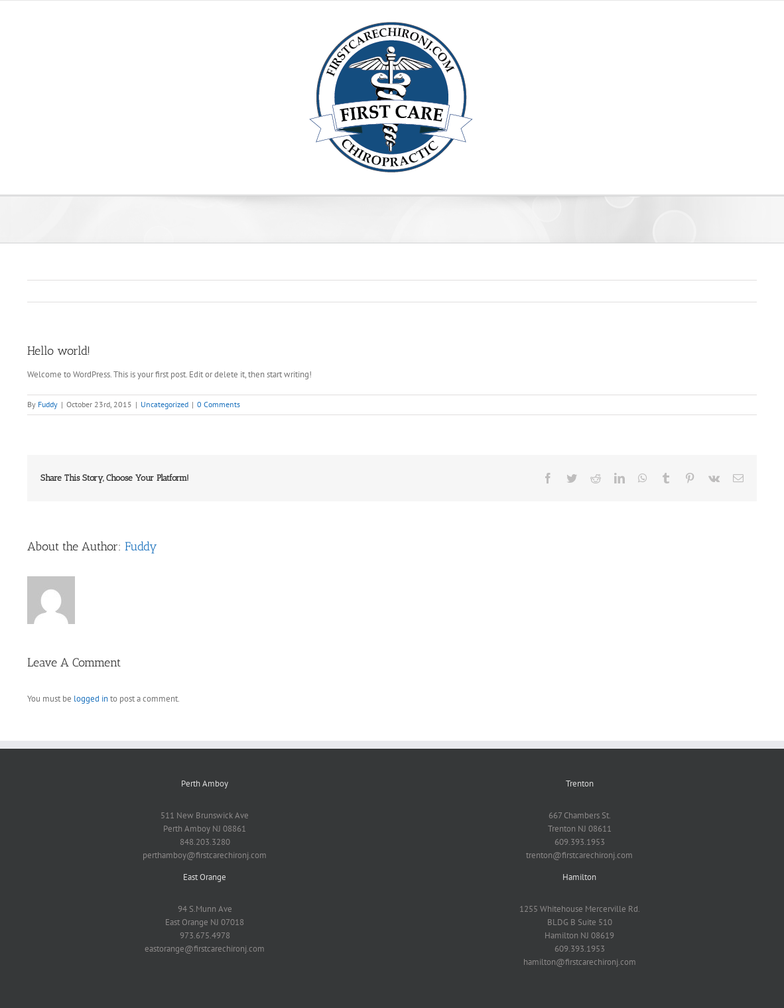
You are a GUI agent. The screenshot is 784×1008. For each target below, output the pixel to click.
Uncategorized (164, 404)
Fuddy (48, 404)
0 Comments (218, 404)
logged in (91, 698)
